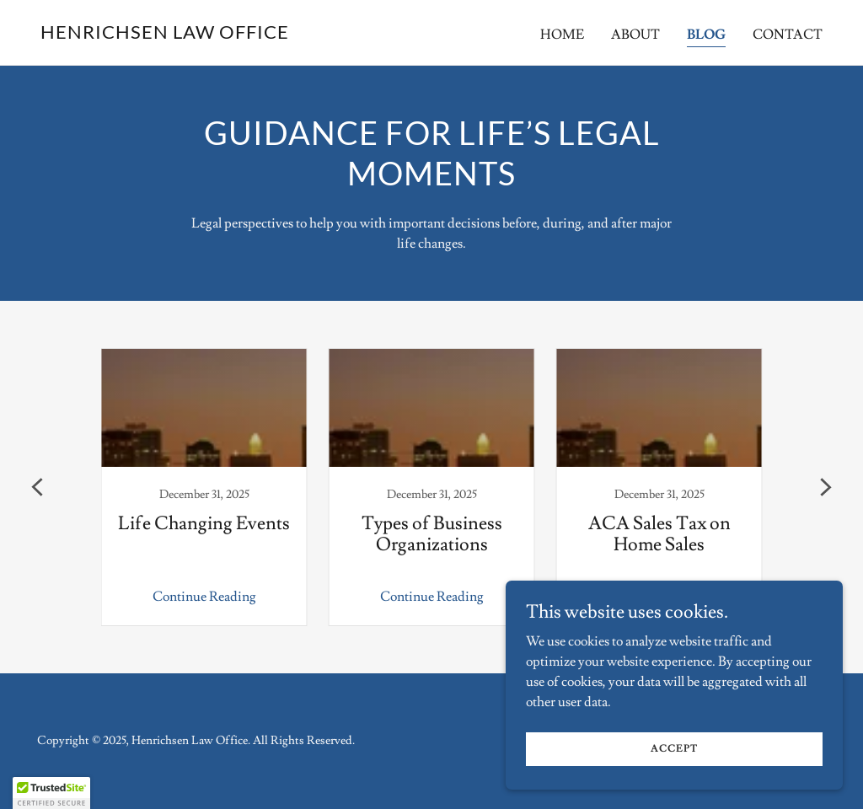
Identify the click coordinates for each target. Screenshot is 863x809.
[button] (51, 793)
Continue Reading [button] (204, 596)
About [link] (635, 34)
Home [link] (562, 34)
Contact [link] (788, 34)
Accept (674, 748)
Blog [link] (706, 34)
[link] (164, 34)
